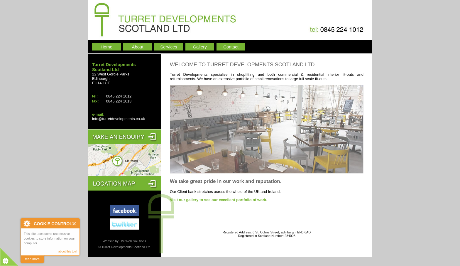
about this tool (67, 251)
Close (74, 223)
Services (168, 46)
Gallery (200, 46)
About (137, 46)
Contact (231, 46)
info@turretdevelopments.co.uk (118, 119)
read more (32, 259)
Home (106, 46)
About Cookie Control (27, 223)
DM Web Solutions (132, 241)
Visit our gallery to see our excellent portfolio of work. (218, 200)
